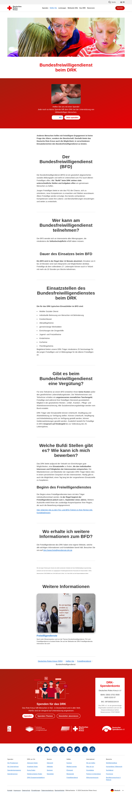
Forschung (109, 774)
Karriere (69, 763)
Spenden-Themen (45, 716)
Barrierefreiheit (59, 790)
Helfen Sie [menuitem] (53, 8)
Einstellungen (35, 790)
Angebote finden (32, 766)
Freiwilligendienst (72, 777)
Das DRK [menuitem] (82, 8)
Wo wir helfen (90, 763)
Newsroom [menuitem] (91, 8)
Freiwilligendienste (47, 635)
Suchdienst (109, 770)
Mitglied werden (72, 766)
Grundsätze (90, 770)
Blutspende (70, 774)
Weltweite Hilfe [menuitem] (73, 8)
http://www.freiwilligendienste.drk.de (57, 550)
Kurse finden (31, 770)
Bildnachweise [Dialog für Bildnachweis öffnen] (70, 790)
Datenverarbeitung (47, 790)
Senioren (50, 770)
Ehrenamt (70, 770)
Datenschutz (26, 790)
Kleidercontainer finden (34, 774)
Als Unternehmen (13, 766)
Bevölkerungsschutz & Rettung (113, 779)
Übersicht (50, 763)
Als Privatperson (12, 763)
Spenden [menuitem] (45, 8)
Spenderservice (12, 774)
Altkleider (50, 766)
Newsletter (50, 774)
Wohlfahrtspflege (111, 763)
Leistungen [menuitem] (62, 8)
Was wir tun (90, 766)
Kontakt (9, 790)
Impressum (17, 790)
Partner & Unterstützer (93, 774)
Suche (112, 2)
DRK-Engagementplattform (36, 777)
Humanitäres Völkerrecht (114, 766)
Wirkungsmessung (92, 777)
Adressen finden (32, 763)
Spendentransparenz (14, 770)
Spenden (120, 8)
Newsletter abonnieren (68, 716)
